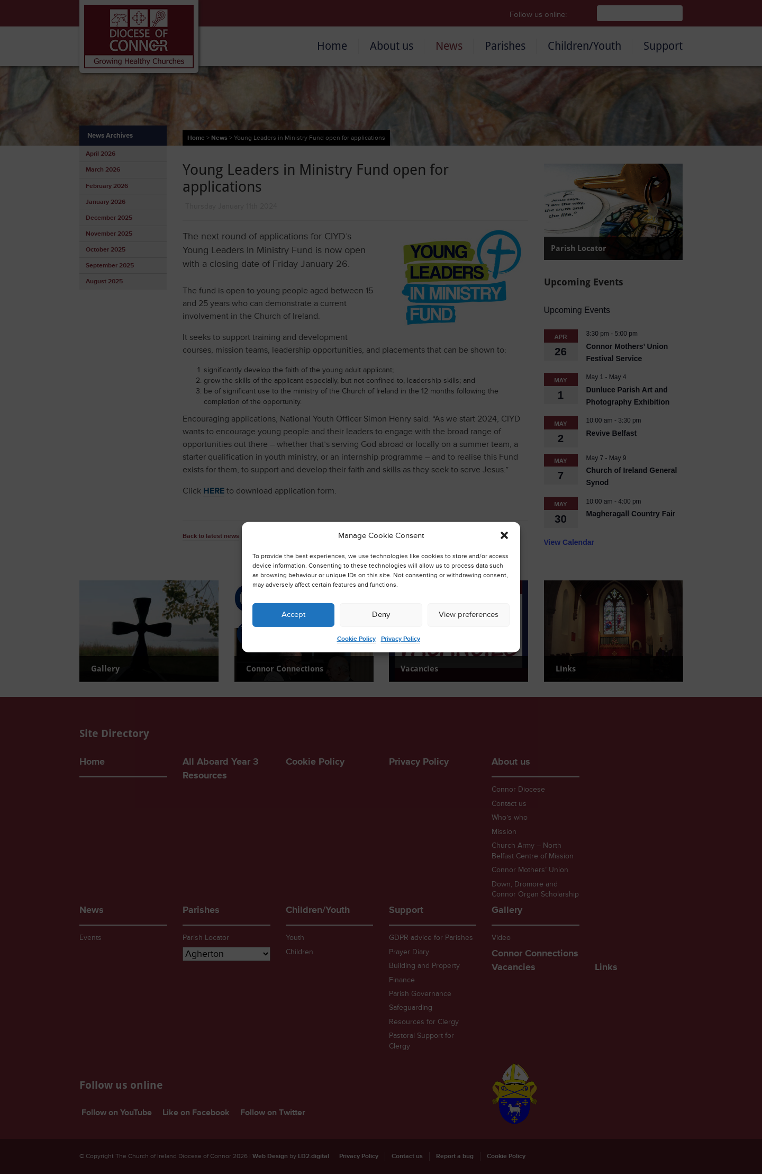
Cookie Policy (356, 639)
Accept (293, 615)
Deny (381, 615)
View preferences (468, 615)
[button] (504, 535)
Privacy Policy (400, 639)
